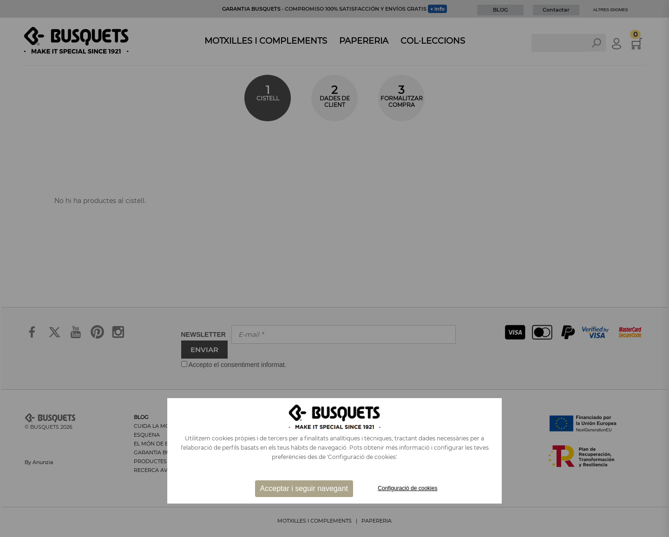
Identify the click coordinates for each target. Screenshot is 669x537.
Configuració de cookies (407, 488)
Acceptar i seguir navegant (304, 488)
